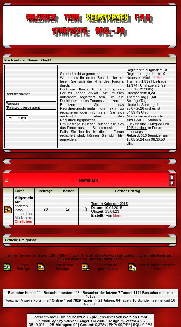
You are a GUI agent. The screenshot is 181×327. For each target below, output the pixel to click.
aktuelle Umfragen (133, 255)
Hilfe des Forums (109, 81)
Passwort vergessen (23, 107)
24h (53, 255)
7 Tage (73, 255)
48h (62, 255)
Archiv (95, 259)
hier (121, 135)
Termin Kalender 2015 (109, 204)
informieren (98, 112)
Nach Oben (113, 259)
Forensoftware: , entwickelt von (90, 317)
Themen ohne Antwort (98, 255)
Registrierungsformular (78, 108)
